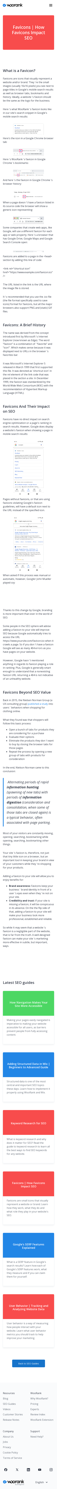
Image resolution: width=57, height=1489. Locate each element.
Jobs (5, 1442)
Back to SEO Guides (28, 1363)
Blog (5, 1398)
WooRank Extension (41, 1419)
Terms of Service (12, 1458)
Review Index (37, 1414)
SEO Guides (9, 1404)
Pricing (34, 1404)
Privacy (7, 1447)
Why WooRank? (39, 1398)
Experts (34, 1409)
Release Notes (11, 1419)
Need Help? (36, 1436)
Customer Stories (13, 1414)
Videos (6, 1409)
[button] (51, 5)
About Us (8, 1436)
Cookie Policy (10, 1452)
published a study (38, 704)
